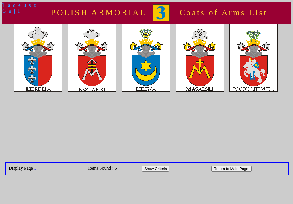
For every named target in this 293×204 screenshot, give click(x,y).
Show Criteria (155, 169)
